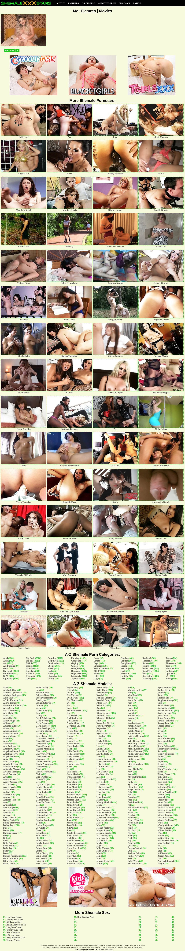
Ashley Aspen (9, 779)
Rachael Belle (134, 853)
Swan (160, 751)
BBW (5, 676)
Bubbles (40, 705)
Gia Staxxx (72, 715)
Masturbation (100, 668)
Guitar (70, 736)
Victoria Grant (165, 810)
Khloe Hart (101, 703)
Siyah (160, 731)
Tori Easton (163, 779)
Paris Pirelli (133, 802)
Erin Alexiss (41, 858)
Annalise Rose (10, 766)
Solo (144, 673)
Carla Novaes (42, 721)
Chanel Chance (43, 741)
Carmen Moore (43, 726)
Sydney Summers (166, 754)
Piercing (125, 668)
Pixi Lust (132, 830)
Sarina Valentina (166, 710)
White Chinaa (164, 828)
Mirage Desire (103, 861)
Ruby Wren (133, 861)
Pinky (130, 828)
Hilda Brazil (73, 751)
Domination (53, 663)
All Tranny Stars (14, 922)
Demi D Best (42, 810)
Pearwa (131, 817)
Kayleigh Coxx (74, 863)
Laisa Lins (101, 736)
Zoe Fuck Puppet (166, 861)
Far (68, 705)
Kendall (100, 695)
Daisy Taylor (42, 792)
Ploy (130, 833)
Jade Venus (72, 784)
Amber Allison (10, 731)
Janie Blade (72, 789)
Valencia (162, 784)
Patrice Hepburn (136, 807)
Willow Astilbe (164, 830)
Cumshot (52, 658)
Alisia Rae (8, 718)
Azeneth (7, 812)
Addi (5, 687)
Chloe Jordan (42, 756)
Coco (38, 782)
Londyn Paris (102, 789)
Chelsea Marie (43, 749)
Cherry (39, 751)
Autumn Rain (9, 800)
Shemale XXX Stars (95, 949)
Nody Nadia (133, 769)
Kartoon (71, 853)
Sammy (161, 692)
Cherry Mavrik (43, 754)
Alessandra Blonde (12, 705)
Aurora (6, 797)
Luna (99, 795)
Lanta (99, 738)
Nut (129, 779)
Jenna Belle (72, 802)
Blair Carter (9, 863)
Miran (99, 863)
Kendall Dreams (104, 698)
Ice (68, 769)
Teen (168, 661)
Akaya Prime (9, 703)
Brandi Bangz (42, 692)
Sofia (160, 736)
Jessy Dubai (72, 825)
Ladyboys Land (14, 927)
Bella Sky (7, 848)
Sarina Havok (164, 708)
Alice (5, 715)
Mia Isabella (102, 838)
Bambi (6, 830)
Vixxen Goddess (165, 820)
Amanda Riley (10, 726)
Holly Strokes (73, 759)
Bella (5, 840)
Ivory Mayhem (74, 777)
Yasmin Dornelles (166, 840)
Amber (6, 728)
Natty (130, 738)
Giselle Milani (73, 723)
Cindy (39, 769)
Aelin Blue (8, 698)
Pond (130, 835)
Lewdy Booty (102, 754)
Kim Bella (101, 710)
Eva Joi (70, 690)
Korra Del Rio (103, 723)
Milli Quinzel (102, 851)
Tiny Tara (162, 777)
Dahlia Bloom (42, 787)
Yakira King (163, 838)
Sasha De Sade (164, 713)
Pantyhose (125, 663)
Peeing (124, 666)
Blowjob (30, 668)
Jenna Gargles (74, 807)
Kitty (98, 721)
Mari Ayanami (103, 810)
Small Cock (147, 668)
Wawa (160, 823)
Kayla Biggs (72, 861)
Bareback (7, 671)
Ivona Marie (73, 774)
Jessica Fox (72, 823)
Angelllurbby (9, 756)
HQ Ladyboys (13, 935)
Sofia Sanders (164, 738)
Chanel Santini (43, 746)
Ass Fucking (9, 666)
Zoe (159, 858)
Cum (28, 678)
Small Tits (147, 671)
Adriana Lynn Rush (12, 692)
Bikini (29, 663)
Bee (5, 835)
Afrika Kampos (10, 700)
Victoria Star (164, 812)
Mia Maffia (101, 840)
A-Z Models (88, 3)
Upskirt (169, 673)
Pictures (73, 3)
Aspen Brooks (9, 787)
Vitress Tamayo (165, 815)
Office (97, 676)
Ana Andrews (9, 746)
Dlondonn (40, 817)
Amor (6, 738)
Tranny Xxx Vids (15, 930)
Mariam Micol (103, 815)
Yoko (160, 848)
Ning (130, 766)
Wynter (161, 835)
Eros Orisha (41, 863)
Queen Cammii (135, 848)
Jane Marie (72, 787)
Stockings (147, 678)
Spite (160, 744)
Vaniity (161, 795)
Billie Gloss (8, 861)
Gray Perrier (73, 733)
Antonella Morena (12, 769)
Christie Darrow (44, 761)
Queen (131, 846)
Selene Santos (164, 718)
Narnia (131, 718)
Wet (167, 676)
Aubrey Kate (9, 795)
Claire (39, 774)
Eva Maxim (72, 695)
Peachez (131, 815)
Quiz (130, 851)
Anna (5, 759)
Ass (5, 663)
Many (99, 805)
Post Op (124, 676)
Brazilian (30, 671)
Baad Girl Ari (9, 817)
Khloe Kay (101, 705)
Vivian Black (164, 817)
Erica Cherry (42, 853)
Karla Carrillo (74, 848)
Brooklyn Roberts (44, 698)
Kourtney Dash (103, 726)
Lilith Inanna (102, 766)
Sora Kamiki (164, 741)
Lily (98, 769)
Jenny (70, 815)
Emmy (39, 851)
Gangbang (76, 661)
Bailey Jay (8, 825)
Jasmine (71, 792)
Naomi (131, 713)
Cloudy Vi (40, 779)
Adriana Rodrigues (12, 695)
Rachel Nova (134, 856)
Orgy (96, 678)
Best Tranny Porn (85, 917)
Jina (69, 830)
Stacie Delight (164, 746)
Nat (129, 721)
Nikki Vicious (134, 759)
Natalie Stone (134, 733)
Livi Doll (100, 782)
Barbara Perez (10, 833)
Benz (5, 853)
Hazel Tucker (73, 746)
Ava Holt (7, 805)
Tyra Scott (162, 782)
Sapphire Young (165, 700)
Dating (137, 3)
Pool (123, 671)
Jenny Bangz (73, 817)
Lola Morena (102, 787)
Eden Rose (41, 833)
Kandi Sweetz (73, 840)
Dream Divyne (43, 825)
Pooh (130, 838)
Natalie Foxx (134, 728)
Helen (69, 749)
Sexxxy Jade (163, 723)
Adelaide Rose (10, 690)
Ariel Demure (9, 774)
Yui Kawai (163, 853)
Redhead (146, 658)
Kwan (99, 731)
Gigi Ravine (72, 718)
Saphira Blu (163, 698)
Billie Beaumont (10, 858)
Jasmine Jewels (74, 795)
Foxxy (70, 708)
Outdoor (125, 658)
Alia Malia (8, 713)
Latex (96, 658)
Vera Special (164, 805)
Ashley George (10, 782)
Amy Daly (8, 744)
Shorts (145, 663)
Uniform (170, 671)
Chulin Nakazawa (44, 764)
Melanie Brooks (103, 833)
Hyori (69, 766)
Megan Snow (102, 830)
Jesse (69, 820)
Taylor (161, 761)
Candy (39, 715)
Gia (68, 713)
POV (123, 678)
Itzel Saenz (72, 772)
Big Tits (29, 661)
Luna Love (101, 797)
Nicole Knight (134, 746)
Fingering (52, 676)
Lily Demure (102, 772)
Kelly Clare (101, 690)
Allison (6, 723)
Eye (68, 703)
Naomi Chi (133, 715)
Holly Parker (73, 756)
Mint (98, 858)
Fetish (51, 673)
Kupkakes (101, 728)
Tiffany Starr (164, 774)
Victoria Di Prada (166, 807)
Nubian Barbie (135, 777)
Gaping (74, 663)
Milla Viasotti (102, 848)
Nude (96, 673)
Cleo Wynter (42, 777)
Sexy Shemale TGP (16, 937)
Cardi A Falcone (43, 718)
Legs (96, 663)
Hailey (70, 738)
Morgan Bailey (135, 690)
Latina (97, 661)
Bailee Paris (9, 820)
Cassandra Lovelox (45, 738)
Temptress (162, 764)
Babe (5, 668)
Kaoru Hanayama (75, 843)
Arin (5, 777)
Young (169, 678)
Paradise (132, 797)
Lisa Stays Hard (104, 779)
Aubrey (6, 792)
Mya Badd (133, 695)
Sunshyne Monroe (166, 749)
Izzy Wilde (72, 779)
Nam (130, 703)
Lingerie (98, 666)
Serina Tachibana (166, 721)
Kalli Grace (72, 838)
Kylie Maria (102, 733)
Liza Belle (101, 784)
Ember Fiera (42, 840)
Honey (70, 761)
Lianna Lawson (103, 759)
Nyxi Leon (132, 784)
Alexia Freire (9, 710)
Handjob (75, 668)
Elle (38, 838)
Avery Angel (9, 807)
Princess (132, 843)
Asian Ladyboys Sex (16, 925)
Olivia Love (133, 787)
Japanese (75, 678)
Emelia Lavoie (43, 843)
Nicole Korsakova (136, 749)
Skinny (145, 666)
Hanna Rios (72, 741)
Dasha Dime (42, 807)
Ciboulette (41, 766)
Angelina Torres (10, 754)
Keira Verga (102, 687)
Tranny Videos (13, 940)
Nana (130, 705)
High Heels (76, 673)
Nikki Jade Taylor (136, 754)
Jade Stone (72, 782)
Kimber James (103, 713)
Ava (5, 802)
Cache (39, 708)
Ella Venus (41, 835)
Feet (50, 671)
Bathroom (8, 673)
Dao (38, 805)
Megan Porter (103, 828)
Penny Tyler (133, 820)
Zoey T (161, 863)
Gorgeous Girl (74, 726)
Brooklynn (41, 700)
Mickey (100, 843)
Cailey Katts (42, 710)
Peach (130, 812)
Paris (130, 800)
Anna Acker (9, 761)
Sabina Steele (164, 690)
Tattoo (169, 658)
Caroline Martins (44, 731)
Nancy (131, 708)
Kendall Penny (103, 700)
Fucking (75, 658)
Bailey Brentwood (11, 823)
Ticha (160, 772)
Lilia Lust (101, 764)
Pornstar (125, 673)
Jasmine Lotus (74, 797)
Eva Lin (70, 692)
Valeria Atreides (165, 792)
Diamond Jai (42, 815)
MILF (97, 671)
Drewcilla (40, 828)
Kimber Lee (102, 715)
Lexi (98, 756)
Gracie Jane (72, 731)
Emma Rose (41, 848)
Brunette (30, 673)
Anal (5, 658)
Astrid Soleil (9, 789)
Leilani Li (101, 749)
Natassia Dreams (136, 736)
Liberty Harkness (104, 761)
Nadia (130, 698)
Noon (130, 774)
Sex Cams (124, 3)
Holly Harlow (73, 754)
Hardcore (75, 671)
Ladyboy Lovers (14, 917)
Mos (130, 692)
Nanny (131, 710)
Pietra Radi (133, 823)
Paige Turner (134, 789)
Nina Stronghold (135, 764)
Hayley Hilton (73, 744)
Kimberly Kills (103, 718)
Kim (98, 708)
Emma (39, 846)
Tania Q (161, 756)
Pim (129, 825)
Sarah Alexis (164, 705)
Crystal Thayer (43, 784)
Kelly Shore (102, 692)
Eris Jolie (40, 861)
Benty (6, 851)
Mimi (99, 853)
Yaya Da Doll (164, 843)
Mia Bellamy (102, 835)
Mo (129, 687)
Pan (129, 795)
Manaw (100, 800)
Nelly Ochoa (133, 741)
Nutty (130, 782)
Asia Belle (8, 784)
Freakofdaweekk (75, 710)
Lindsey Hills (102, 774)
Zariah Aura (164, 856)
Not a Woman (13, 932)
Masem (100, 823)
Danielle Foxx (42, 797)
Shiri (160, 728)
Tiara (160, 766)
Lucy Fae (100, 792)
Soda (160, 733)
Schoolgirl (147, 661)
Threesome (171, 663)
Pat (129, 805)
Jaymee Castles (74, 800)
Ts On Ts (170, 668)
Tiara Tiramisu (165, 769)
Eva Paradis (72, 698)
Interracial (76, 676)
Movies (61, 3)
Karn (69, 851)
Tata (160, 759)
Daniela (39, 795)
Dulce (38, 830)
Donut (39, 823)
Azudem (7, 815)
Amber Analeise (10, 733)
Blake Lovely (42, 687)
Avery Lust (8, 810)
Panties (124, 661)
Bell (5, 838)
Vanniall (162, 797)
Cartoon (40, 733)
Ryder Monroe (164, 687)
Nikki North (133, 756)
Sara (160, 703)
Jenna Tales (72, 812)
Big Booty (8, 678)
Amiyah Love (9, 736)
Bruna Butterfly (43, 703)
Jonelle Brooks (74, 833)
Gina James (72, 721)
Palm (130, 792)
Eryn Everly (73, 687)
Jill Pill (70, 828)
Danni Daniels (42, 800)
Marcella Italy (103, 807)
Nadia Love (133, 700)
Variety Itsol (163, 800)
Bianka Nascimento (12, 856)
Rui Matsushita (135, 863)
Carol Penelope (43, 728)
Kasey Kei (72, 856)
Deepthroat (53, 661)
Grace (70, 728)
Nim (130, 761)
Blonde (29, 666)
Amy (5, 741)
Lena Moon (101, 751)
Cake (38, 713)
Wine (160, 833)
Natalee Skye (134, 723)
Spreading (147, 676)
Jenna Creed (73, 805)
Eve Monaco (73, 700)
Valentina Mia (164, 787)
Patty (130, 810)
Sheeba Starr (164, 726)
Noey (130, 772)
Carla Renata (42, 723)
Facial (51, 668)
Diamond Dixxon (44, 812)
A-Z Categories (107, 3)
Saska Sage (163, 715)
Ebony (51, 666)
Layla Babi (101, 741)
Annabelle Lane (10, 764)
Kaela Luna (72, 835)
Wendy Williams (165, 825)
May (98, 825)
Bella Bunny (9, 846)
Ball (5, 828)
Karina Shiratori (75, 846)
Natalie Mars (134, 731)
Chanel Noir (42, 744)
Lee (98, 746)
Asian (6, 661)
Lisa (98, 777)
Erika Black (41, 856)
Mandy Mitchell (104, 802)
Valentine (162, 789)
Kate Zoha (72, 858)
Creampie (30, 676)
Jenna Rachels (74, 810)
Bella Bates (8, 843)
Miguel (99, 846)
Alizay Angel (9, 721)
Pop (129, 840)
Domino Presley (43, 820)
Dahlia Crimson (43, 789)
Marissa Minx (103, 820)
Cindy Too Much (44, 772)
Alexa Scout (9, 708)
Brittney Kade (42, 695)
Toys (168, 666)
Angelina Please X (11, 751)
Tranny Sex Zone (15, 919)
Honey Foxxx (73, 764)
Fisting (51, 678)
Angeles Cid (9, 749)
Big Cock (30, 658)
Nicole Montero (135, 751)
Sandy (160, 695)
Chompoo (40, 759)
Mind (99, 856)
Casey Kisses (42, 736)
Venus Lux (163, 802)
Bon (38, 690)
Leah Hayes (102, 744)
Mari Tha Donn (103, 812)
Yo (159, 846)
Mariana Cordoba (105, 817)
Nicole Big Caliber (136, 744)
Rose (130, 858)
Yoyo (160, 851)
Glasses (74, 666)
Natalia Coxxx (134, 726)
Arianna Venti (10, 772)
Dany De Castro (43, 802)
